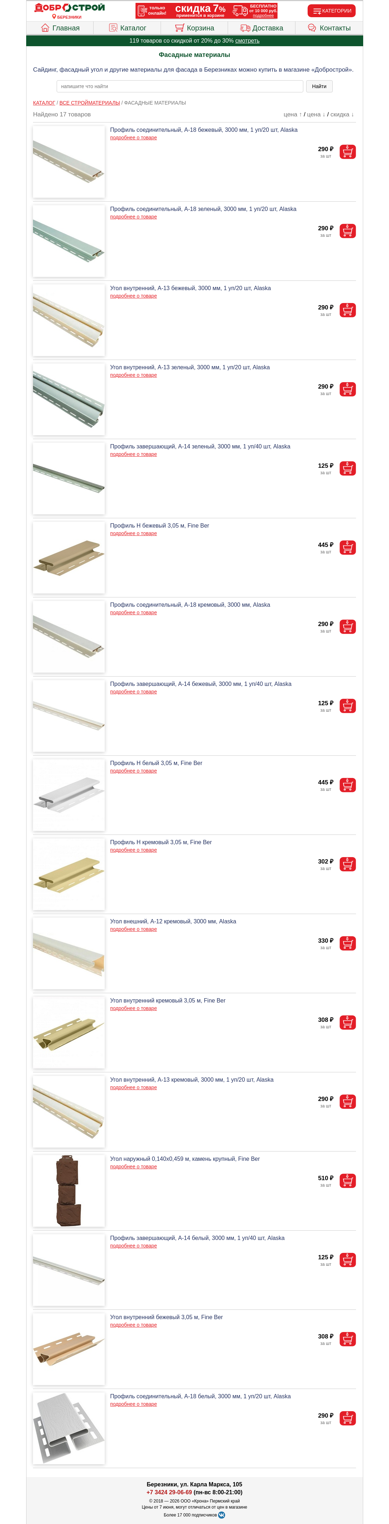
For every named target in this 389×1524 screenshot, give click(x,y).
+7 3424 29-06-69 (169, 1492)
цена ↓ (316, 114)
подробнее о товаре (133, 137)
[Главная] (69, 8)
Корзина (194, 26)
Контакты (329, 26)
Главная (60, 26)
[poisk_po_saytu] (180, 86)
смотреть (247, 41)
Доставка (261, 26)
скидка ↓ (342, 114)
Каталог (127, 26)
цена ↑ (293, 114)
